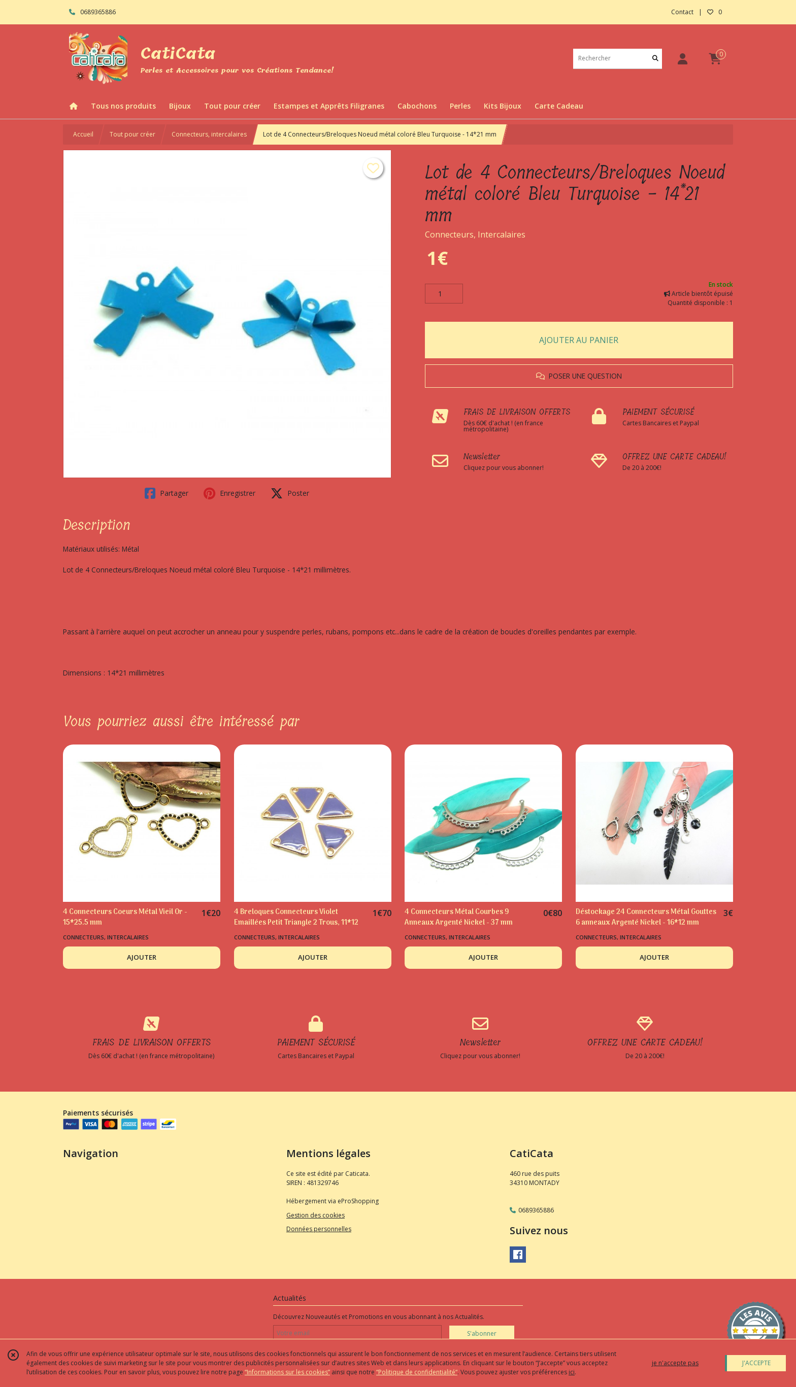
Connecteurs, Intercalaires (475, 234)
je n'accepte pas (675, 1363)
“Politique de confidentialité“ (416, 1372)
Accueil (83, 134)
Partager (166, 493)
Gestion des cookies (315, 1215)
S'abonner (481, 1333)
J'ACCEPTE (756, 1363)
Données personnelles (318, 1229)
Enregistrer (229, 493)
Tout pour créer (132, 134)
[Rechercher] (655, 59)
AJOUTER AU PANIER (578, 340)
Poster (290, 493)
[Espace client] (682, 58)
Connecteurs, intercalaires (209, 134)
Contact (682, 12)
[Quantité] (444, 294)
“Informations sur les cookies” (287, 1372)
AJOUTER (141, 957)
